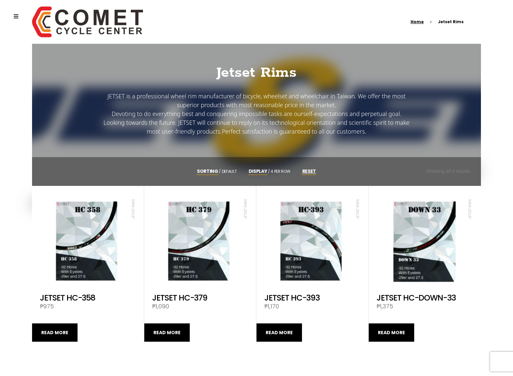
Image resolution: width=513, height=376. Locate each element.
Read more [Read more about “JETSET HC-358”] (54, 332)
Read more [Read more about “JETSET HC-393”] (279, 332)
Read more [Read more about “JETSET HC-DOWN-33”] (391, 332)
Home (417, 22)
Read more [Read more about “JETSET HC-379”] (167, 332)
